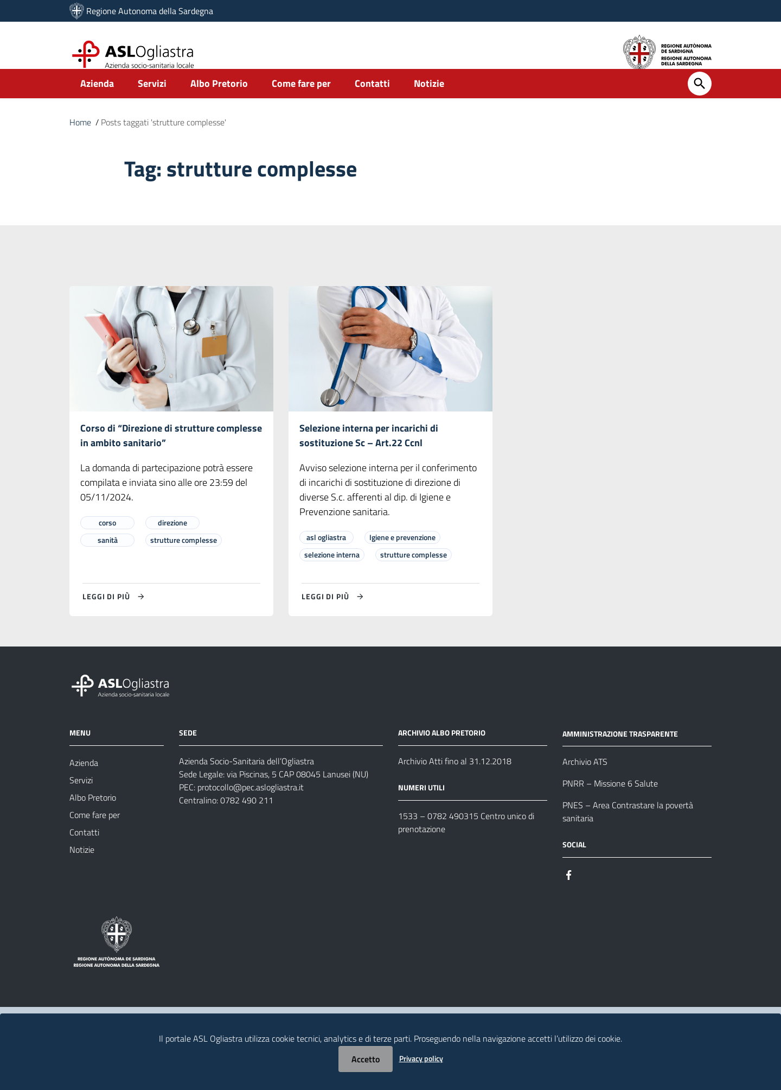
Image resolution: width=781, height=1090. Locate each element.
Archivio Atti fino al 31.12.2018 (454, 779)
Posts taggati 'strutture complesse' (163, 140)
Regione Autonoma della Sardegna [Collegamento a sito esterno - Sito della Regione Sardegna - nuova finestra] (149, 10)
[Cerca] (700, 101)
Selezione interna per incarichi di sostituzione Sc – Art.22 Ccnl (368, 453)
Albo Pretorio (219, 101)
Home (80, 140)
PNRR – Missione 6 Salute (610, 802)
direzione (172, 541)
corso (107, 541)
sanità (108, 558)
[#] (568, 892)
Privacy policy (421, 1058)
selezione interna (332, 573)
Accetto (365, 1059)
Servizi (152, 101)
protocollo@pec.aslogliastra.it (250, 805)
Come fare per (301, 101)
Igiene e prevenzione (402, 555)
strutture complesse (183, 558)
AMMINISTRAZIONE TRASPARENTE (620, 752)
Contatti (372, 101)
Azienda (97, 101)
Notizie (429, 101)
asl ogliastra (326, 555)
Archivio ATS (584, 780)
